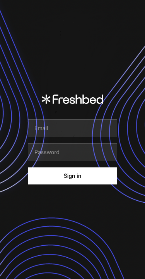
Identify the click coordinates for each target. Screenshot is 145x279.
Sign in (72, 175)
